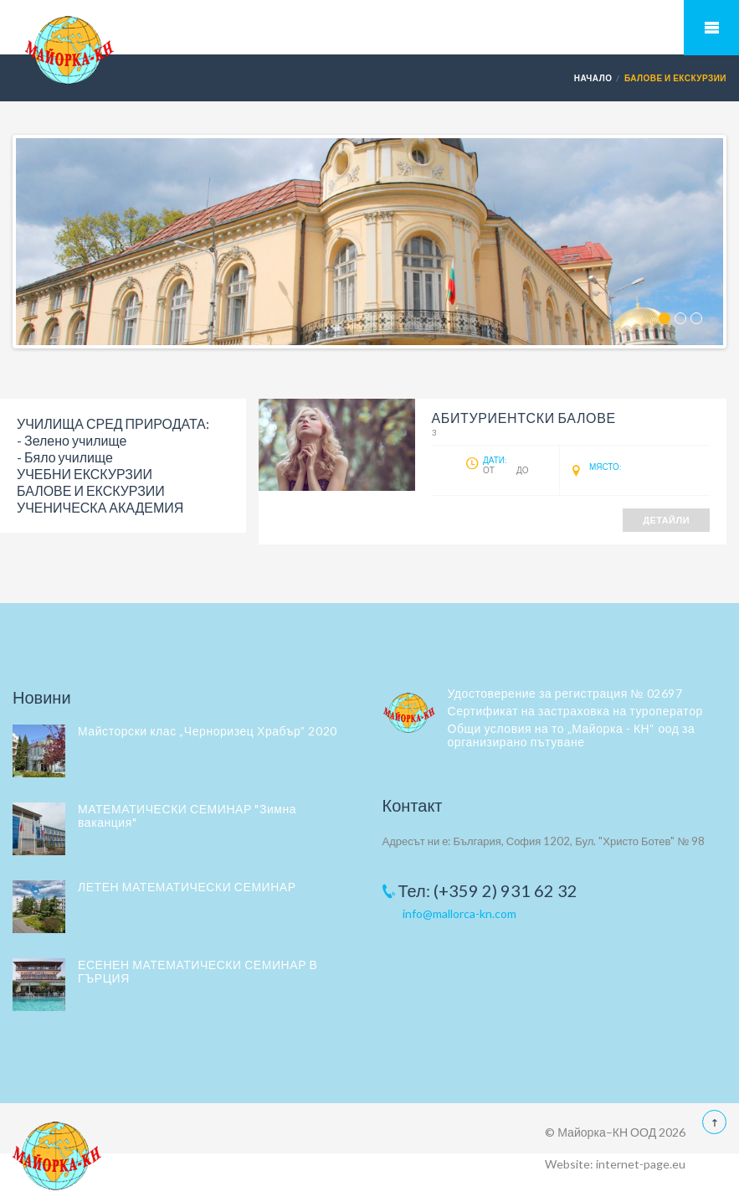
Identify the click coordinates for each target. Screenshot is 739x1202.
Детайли (666, 519)
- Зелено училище (71, 440)
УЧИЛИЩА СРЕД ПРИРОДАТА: (113, 423)
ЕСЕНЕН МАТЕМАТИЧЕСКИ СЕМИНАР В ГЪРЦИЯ (197, 971)
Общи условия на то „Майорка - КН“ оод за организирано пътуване (571, 735)
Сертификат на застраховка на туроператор (575, 711)
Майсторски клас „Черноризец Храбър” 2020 (207, 731)
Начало (593, 78)
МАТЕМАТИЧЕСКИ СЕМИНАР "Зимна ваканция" (187, 815)
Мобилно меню (711, 27)
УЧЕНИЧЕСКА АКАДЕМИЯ (100, 507)
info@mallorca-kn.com (459, 913)
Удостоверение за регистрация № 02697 (565, 693)
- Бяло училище (65, 457)
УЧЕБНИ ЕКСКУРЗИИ (84, 474)
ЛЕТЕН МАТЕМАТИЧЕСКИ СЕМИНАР (187, 887)
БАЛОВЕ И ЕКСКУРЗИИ (91, 490)
